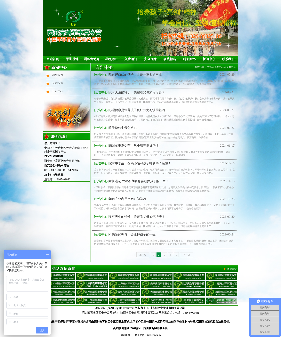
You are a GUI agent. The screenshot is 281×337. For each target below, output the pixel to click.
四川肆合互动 (154, 335)
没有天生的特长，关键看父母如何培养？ (129, 92)
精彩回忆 (189, 59)
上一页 (142, 254)
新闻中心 (209, 59)
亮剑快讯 (57, 83)
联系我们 (228, 59)
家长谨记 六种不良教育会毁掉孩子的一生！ (131, 181)
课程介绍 (111, 59)
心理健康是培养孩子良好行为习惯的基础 (129, 110)
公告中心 (57, 91)
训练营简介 (92, 59)
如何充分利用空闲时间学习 (120, 199)
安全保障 (150, 59)
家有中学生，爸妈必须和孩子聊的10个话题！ (132, 163)
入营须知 (130, 59)
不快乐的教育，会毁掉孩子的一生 (125, 234)
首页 (209, 67)
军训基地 (72, 59)
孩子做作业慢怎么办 (115, 127)
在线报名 (170, 59)
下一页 (186, 254)
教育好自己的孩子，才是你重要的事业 (128, 74)
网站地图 (125, 335)
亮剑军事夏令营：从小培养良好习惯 (126, 145)
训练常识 (57, 75)
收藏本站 (232, 269)
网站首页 (52, 59)
